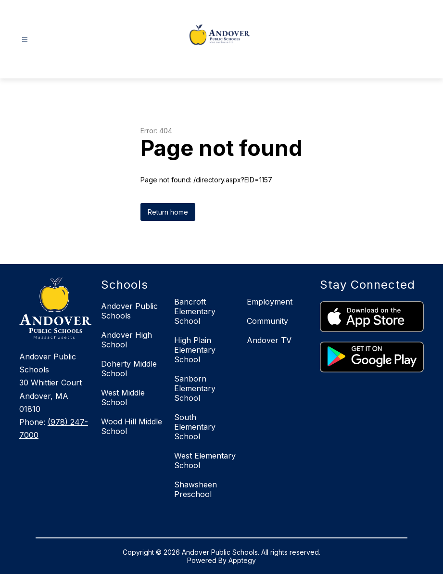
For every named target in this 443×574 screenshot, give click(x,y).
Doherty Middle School (129, 368)
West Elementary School (205, 460)
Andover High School (126, 339)
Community (267, 321)
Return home (168, 212)
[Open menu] (24, 39)
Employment (269, 301)
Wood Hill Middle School (131, 426)
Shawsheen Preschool (195, 489)
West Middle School (123, 397)
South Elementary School (194, 426)
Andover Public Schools (129, 310)
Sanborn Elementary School (194, 388)
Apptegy (242, 560)
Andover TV (269, 340)
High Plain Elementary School (194, 349)
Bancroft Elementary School (194, 311)
